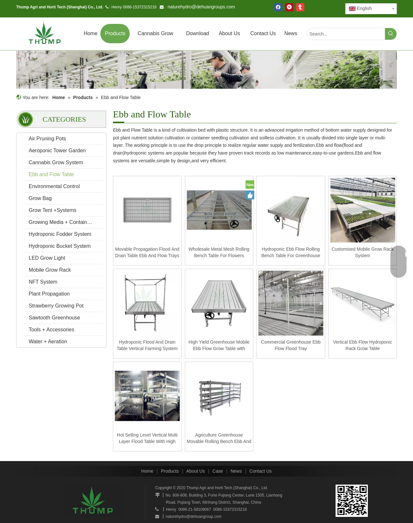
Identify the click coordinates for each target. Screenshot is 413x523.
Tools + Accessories (51, 329)
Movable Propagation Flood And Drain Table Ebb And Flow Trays (147, 252)
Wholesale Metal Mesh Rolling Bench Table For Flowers (219, 252)
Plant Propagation (49, 294)
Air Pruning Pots (47, 138)
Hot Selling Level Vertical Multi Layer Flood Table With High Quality (147, 438)
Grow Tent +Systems (52, 210)
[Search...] (346, 34)
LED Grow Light (47, 258)
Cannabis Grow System (56, 162)
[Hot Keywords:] (391, 34)
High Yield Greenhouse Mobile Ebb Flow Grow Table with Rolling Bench (218, 345)
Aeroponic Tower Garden (57, 150)
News (236, 471)
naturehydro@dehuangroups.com (201, 6)
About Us (195, 471)
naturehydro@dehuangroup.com (193, 516)
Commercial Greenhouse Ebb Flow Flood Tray (290, 345)
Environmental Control (54, 186)
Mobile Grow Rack (50, 270)
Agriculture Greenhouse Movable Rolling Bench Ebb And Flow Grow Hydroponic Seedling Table (219, 438)
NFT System (43, 282)
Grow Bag (40, 198)
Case (217, 471)
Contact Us (260, 471)
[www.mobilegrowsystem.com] (352, 501)
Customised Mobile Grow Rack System (363, 252)
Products (170, 471)
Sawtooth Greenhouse (54, 317)
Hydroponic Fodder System (60, 234)
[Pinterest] (289, 7)
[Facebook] (278, 7)
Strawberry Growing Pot (56, 305)
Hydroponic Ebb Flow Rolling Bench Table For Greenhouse (290, 252)
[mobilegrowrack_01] (206, 70)
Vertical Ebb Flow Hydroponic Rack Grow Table (362, 345)
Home (147, 471)
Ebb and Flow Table (51, 174)
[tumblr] (300, 7)
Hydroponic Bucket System (60, 246)
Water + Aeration (48, 341)
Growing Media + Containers (61, 222)
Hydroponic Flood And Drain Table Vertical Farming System (147, 345)
